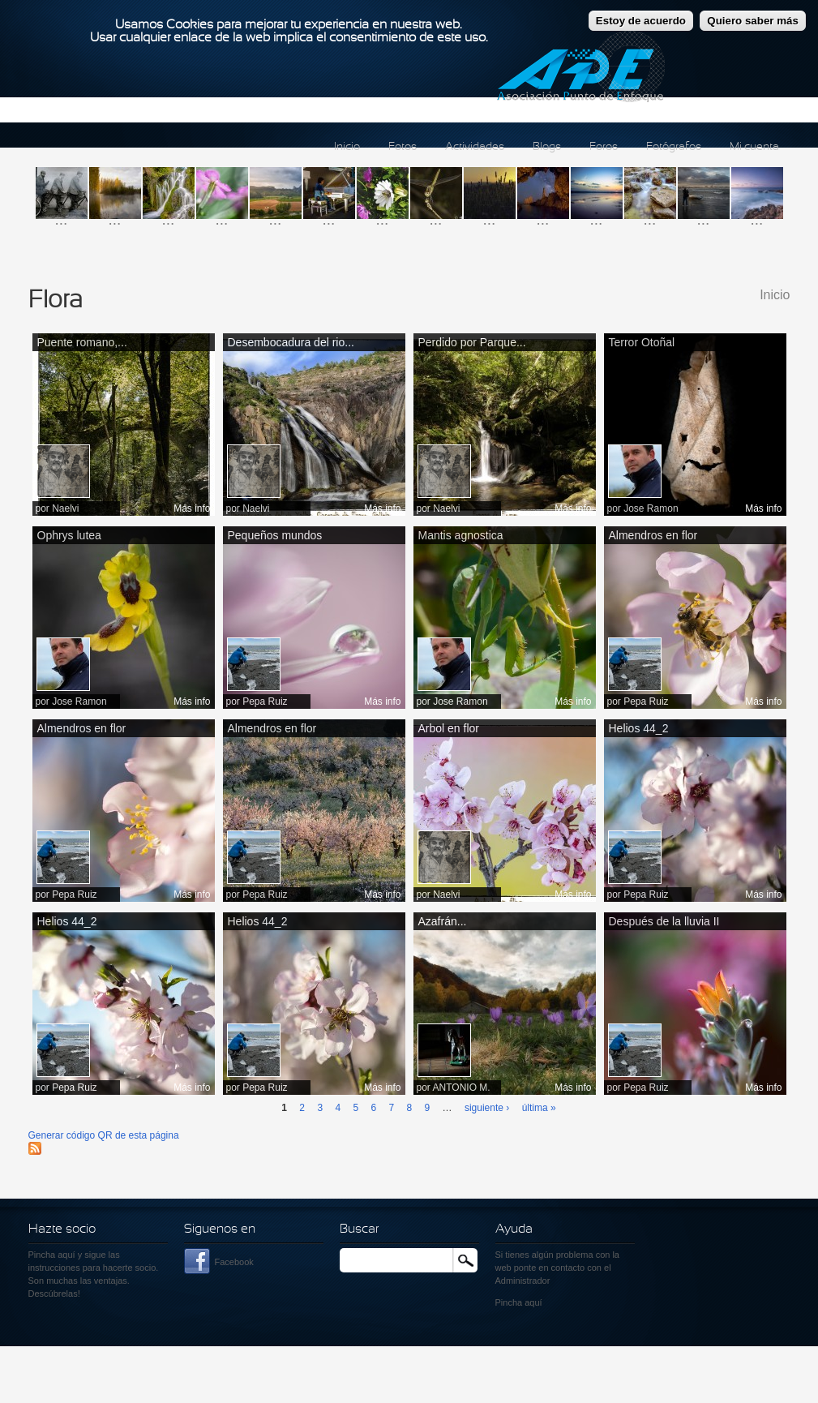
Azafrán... (442, 921)
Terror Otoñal (642, 342)
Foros (603, 147)
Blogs (547, 147)
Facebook (234, 1262)
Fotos (402, 147)
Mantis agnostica (460, 535)
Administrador (522, 1280)
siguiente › (487, 1107)
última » (539, 1107)
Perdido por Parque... (472, 342)
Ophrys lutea (69, 535)
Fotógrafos (673, 147)
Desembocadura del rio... (291, 342)
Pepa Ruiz (264, 701)
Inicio (347, 147)
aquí (533, 1302)
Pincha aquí (51, 1254)
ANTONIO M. (461, 1087)
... (61, 219)
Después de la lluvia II (664, 921)
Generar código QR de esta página (103, 1135)
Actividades (474, 147)
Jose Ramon (650, 508)
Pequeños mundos (275, 535)
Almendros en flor (653, 535)
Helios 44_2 (639, 728)
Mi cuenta (754, 147)
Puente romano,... (82, 342)
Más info (191, 508)
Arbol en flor (448, 728)
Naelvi (65, 508)
